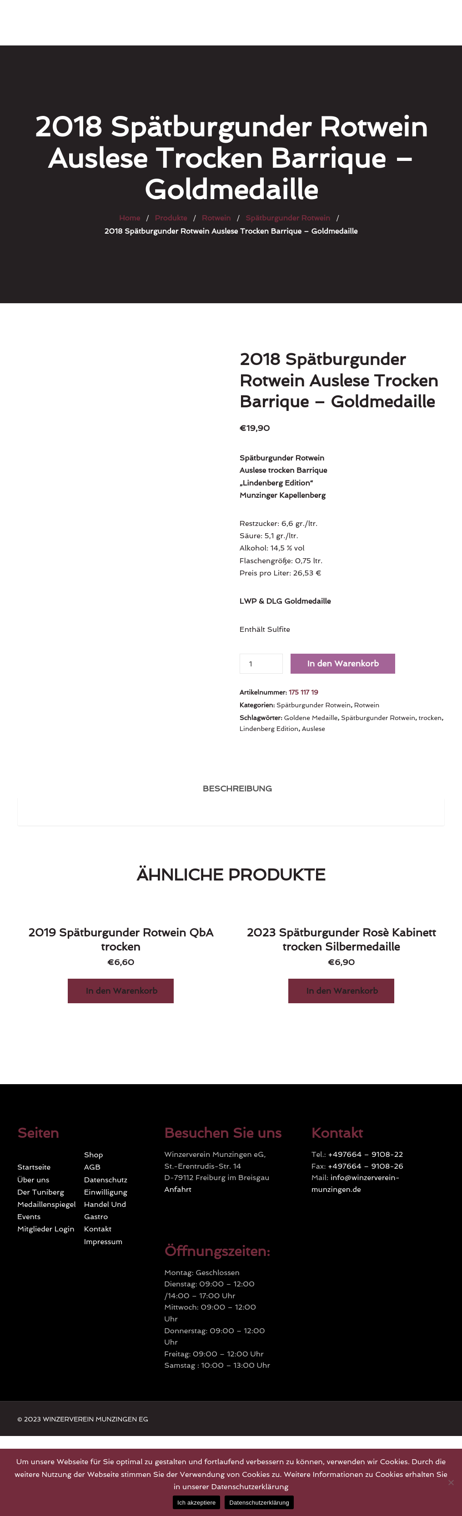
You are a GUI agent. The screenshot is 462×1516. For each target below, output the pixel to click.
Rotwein (367, 705)
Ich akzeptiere (196, 1502)
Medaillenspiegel (46, 1204)
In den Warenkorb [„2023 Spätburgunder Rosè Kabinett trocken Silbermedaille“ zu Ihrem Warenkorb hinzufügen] (342, 991)
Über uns (33, 1180)
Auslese (313, 728)
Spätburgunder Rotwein (313, 705)
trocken (430, 717)
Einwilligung (105, 1192)
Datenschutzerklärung (259, 1502)
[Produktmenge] (261, 664)
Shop (93, 1155)
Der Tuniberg (40, 1192)
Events (28, 1216)
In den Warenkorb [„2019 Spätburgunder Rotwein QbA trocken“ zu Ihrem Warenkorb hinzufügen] (121, 991)
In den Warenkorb (343, 663)
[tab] (237, 787)
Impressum (103, 1241)
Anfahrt (177, 1189)
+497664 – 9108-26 (365, 1166)
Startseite (33, 1167)
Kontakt (97, 1229)
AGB (92, 1167)
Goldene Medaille (310, 717)
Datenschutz (105, 1180)
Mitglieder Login (46, 1229)
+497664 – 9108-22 (365, 1154)
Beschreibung (237, 788)
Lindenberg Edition (269, 728)
